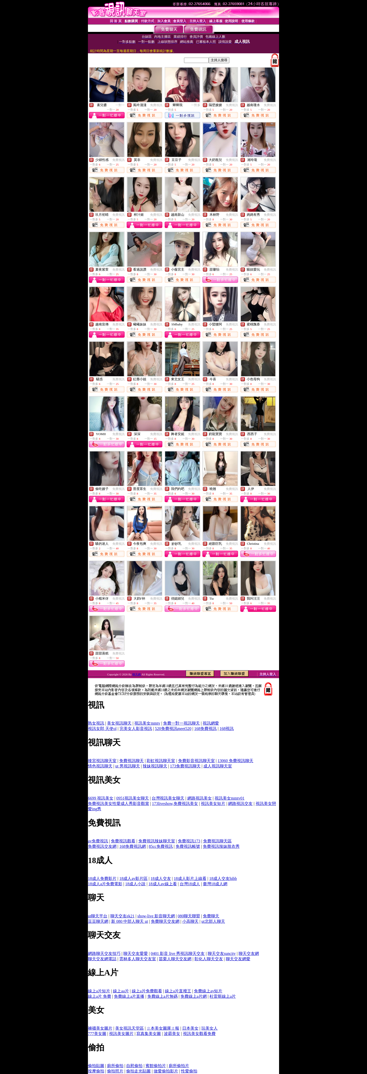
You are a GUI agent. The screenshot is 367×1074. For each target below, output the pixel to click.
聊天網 (136, 674)
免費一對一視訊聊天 (181, 723)
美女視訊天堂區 (129, 1028)
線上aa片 (121, 991)
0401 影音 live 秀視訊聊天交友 (178, 953)
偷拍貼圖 (96, 1066)
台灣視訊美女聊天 (168, 798)
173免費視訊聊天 (185, 766)
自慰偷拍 (134, 1066)
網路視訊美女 (199, 798)
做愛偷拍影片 (166, 1071)
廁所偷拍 (115, 1066)
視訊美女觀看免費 (199, 1033)
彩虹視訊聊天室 (161, 761)
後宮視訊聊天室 (102, 761)
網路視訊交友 (240, 803)
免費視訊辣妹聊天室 (156, 841)
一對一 (120, 105)
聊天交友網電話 (102, 959)
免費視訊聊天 (131, 761)
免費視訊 (156, 105)
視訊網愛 (211, 723)
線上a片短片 (99, 991)
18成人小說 (135, 884)
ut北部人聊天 (213, 921)
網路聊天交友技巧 (104, 953)
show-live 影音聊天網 (156, 916)
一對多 (195, 105)
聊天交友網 (249, 953)
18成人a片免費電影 (105, 884)
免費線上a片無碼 (162, 996)
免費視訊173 (189, 841)
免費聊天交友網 (165, 921)
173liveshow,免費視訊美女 (175, 803)
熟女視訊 (96, 723)
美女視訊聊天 (119, 723)
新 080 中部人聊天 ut (129, 921)
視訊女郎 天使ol (102, 728)
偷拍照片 (115, 1071)
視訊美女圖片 (121, 1033)
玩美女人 (209, 1028)
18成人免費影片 (102, 878)
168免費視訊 (205, 728)
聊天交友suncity (222, 953)
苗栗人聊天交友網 (175, 959)
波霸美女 (172, 1033)
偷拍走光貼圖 (138, 1071)
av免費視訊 (98, 841)
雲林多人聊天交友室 (137, 959)
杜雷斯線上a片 (222, 996)
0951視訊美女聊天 (132, 798)
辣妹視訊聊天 (155, 766)
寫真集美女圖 (148, 1033)
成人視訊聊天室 (217, 766)
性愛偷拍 (189, 1071)
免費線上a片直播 (129, 996)
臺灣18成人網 (215, 884)
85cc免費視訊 (161, 846)
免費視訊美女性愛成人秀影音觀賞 (118, 803)
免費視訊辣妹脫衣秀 (221, 846)
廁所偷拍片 (179, 1066)
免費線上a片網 (193, 996)
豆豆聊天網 (98, 921)
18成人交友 (161, 878)
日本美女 (190, 1028)
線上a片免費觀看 (147, 991)
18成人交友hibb (223, 878)
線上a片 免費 (99, 996)
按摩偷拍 (96, 1071)
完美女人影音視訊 (136, 728)
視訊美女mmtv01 (229, 798)
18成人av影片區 (133, 878)
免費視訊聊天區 (217, 841)
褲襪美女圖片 (100, 1028)
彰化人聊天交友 (208, 959)
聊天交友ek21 (122, 916)
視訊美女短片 (213, 803)
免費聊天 (211, 916)
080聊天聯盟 (189, 916)
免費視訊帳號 (188, 846)
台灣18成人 (190, 884)
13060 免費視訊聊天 (235, 761)
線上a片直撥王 (178, 991)
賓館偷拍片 (156, 1066)
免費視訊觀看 (123, 841)
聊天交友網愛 (238, 959)
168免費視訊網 (132, 846)
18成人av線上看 (163, 884)
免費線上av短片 (208, 991)
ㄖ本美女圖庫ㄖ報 (163, 1028)
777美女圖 (97, 1033)
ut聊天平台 (97, 916)
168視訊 (226, 728)
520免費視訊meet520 (173, 728)
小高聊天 (190, 921)
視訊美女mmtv (147, 723)
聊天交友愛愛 (135, 953)
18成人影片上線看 (190, 878)
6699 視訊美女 (100, 798)
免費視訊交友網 (102, 846)
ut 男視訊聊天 (127, 766)
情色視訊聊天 (100, 766)
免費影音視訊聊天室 (196, 761)
